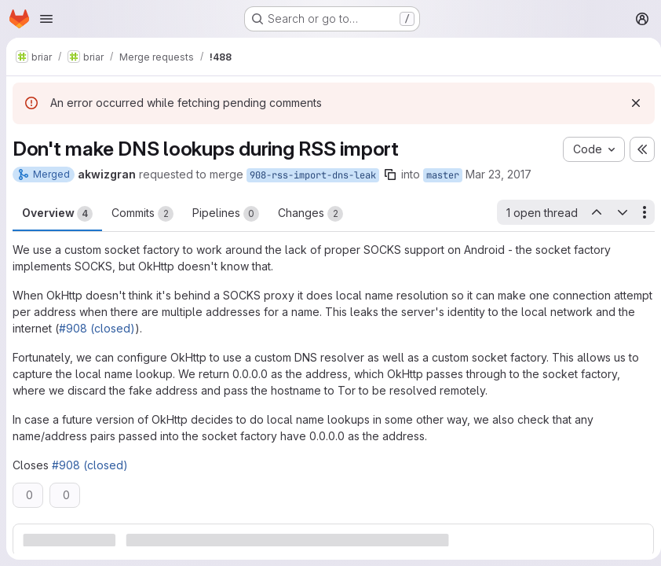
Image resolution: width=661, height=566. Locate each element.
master (442, 175)
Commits (142, 214)
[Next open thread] (616, 212)
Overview (57, 214)
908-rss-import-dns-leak (313, 175)
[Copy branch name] (390, 174)
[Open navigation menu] (46, 18)
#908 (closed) (139, 328)
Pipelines (225, 214)
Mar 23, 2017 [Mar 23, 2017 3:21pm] (498, 174)
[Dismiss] (629, 103)
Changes (310, 214)
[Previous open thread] (590, 212)
